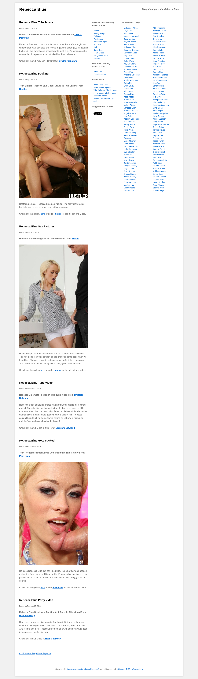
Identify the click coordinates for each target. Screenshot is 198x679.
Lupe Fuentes (159, 61)
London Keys (158, 190)
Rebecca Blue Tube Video (36, 382)
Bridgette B (158, 50)
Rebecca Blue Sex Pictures (37, 226)
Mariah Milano (159, 33)
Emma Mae (129, 99)
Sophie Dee (158, 135)
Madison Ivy (129, 185)
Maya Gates (129, 168)
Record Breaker (100, 96)
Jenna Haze (129, 44)
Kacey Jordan (159, 182)
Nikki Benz (128, 91)
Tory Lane (128, 55)
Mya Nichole (129, 160)
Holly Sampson (130, 149)
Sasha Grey (129, 127)
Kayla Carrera (130, 64)
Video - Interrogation (102, 87)
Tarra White (129, 130)
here (43, 214)
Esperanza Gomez (161, 124)
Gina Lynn (157, 39)
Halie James (158, 116)
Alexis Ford (128, 72)
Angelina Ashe (130, 113)
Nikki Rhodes (158, 185)
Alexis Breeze (159, 55)
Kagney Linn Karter (132, 119)
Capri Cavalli (158, 179)
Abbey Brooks (159, 28)
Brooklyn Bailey (159, 94)
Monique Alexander (132, 36)
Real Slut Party (27, 615)
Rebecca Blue (32, 9)
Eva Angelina (158, 36)
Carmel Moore (159, 166)
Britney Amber (130, 182)
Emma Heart (129, 58)
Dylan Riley (129, 83)
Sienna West (158, 188)
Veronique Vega (130, 53)
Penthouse (98, 39)
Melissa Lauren (159, 119)
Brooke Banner (130, 174)
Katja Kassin (129, 97)
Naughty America (101, 55)
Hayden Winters (160, 80)
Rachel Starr (158, 44)
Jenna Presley (130, 177)
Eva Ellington (129, 152)
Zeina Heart (129, 157)
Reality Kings (99, 33)
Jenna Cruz (158, 174)
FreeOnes (98, 71)
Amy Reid (128, 155)
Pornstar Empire (100, 42)
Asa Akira (157, 157)
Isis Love (157, 97)
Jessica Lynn (158, 138)
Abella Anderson (131, 80)
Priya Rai (128, 31)
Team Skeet (99, 53)
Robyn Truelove (160, 42)
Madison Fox (158, 146)
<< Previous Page (28, 653)
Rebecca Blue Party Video (36, 600)
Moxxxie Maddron (131, 146)
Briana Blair (158, 72)
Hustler (23, 89)
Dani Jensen (129, 144)
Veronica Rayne (130, 69)
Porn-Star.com (100, 74)
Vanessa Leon (130, 108)
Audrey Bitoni (158, 149)
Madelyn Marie (159, 31)
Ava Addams (129, 122)
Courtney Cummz (131, 50)
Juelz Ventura (129, 39)
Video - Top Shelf (101, 85)
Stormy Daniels (130, 102)
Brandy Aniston (159, 58)
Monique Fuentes (160, 75)
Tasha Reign (158, 127)
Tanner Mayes (159, 130)
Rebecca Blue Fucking (34, 73)
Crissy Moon (158, 91)
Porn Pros (24, 456)
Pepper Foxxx (159, 64)
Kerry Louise (158, 155)
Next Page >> (44, 653)
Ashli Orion (157, 163)
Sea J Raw (157, 133)
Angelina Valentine (132, 75)
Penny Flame (129, 124)
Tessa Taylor (158, 141)
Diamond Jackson (131, 66)
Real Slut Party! (53, 639)
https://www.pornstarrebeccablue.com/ (82, 669)
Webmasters (137, 669)
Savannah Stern (160, 77)
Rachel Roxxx (159, 168)
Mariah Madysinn (160, 113)
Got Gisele (128, 77)
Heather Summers (161, 105)
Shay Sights (158, 111)
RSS (128, 669)
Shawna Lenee (159, 88)
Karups (97, 58)
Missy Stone (129, 190)
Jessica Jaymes (130, 135)
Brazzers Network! (65, 428)
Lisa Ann (156, 83)
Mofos (96, 31)
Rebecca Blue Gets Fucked (37, 440)
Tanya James (129, 138)
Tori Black (157, 66)
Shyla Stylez (158, 86)
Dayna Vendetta (160, 160)
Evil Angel (98, 36)
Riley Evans (158, 122)
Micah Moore (129, 188)
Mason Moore (130, 179)
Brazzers (97, 44)
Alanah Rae (129, 94)
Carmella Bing (130, 133)
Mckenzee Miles (131, 28)
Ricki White (128, 33)
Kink (95, 47)
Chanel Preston (159, 177)
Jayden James (130, 163)
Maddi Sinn (128, 88)
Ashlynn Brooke (160, 171)
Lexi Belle (128, 116)
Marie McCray (130, 141)
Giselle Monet (159, 152)
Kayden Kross (130, 42)
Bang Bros (98, 50)
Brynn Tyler (158, 69)
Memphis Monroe (160, 99)
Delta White (129, 61)
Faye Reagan (129, 171)
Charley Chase (159, 47)
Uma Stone (158, 108)
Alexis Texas (158, 53)
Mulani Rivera (130, 105)
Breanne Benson (131, 111)
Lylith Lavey (129, 86)
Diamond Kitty (159, 102)
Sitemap (120, 669)
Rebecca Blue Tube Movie (36, 22)
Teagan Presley (130, 166)
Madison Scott (159, 144)
